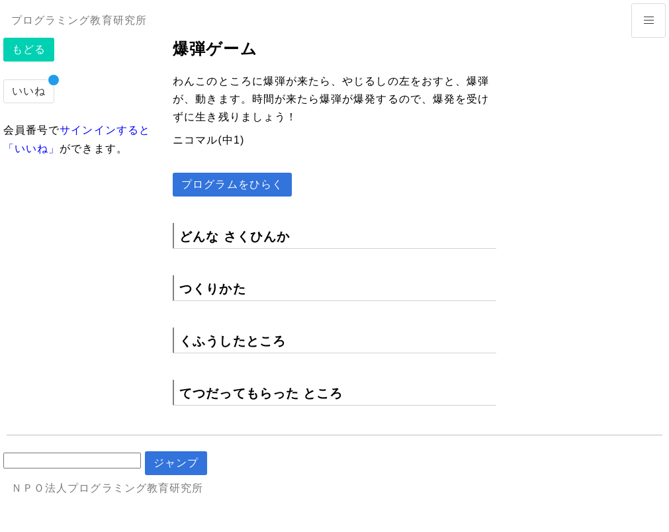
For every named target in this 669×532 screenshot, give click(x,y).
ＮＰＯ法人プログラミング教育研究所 (107, 488)
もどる (29, 49)
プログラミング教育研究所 (79, 20)
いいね (29, 91)
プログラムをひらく (232, 184)
